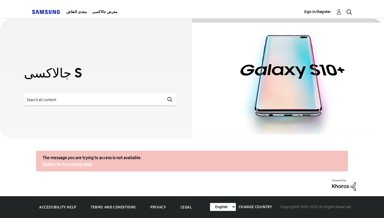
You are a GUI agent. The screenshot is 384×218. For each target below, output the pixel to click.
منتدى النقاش (76, 12)
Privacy (158, 207)
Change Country (255, 207)
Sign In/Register (317, 12)
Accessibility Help (57, 207)
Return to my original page (67, 164)
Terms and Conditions (113, 207)
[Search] (100, 99)
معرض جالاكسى (105, 12)
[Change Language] (223, 207)
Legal (186, 207)
